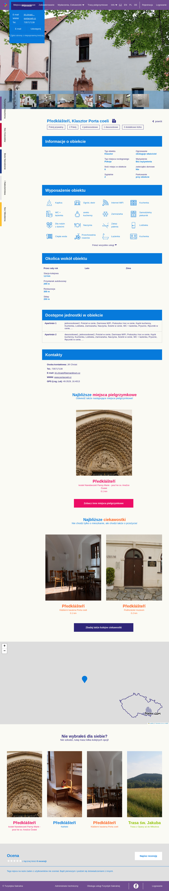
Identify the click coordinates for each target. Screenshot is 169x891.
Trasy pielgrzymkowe (98, 5)
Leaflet (150, 723)
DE (135, 5)
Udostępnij (36, 29)
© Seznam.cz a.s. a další (161, 723)
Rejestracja (147, 5)
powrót (157, 121)
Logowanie (161, 5)
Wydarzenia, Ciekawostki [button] (71, 5)
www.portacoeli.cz (62, 377)
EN (125, 5)
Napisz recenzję (148, 856)
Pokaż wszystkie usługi (104, 245)
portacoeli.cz (30, 18)
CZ (120, 5)
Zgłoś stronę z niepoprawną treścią (27, 35)
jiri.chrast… (29, 14)
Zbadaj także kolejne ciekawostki (104, 627)
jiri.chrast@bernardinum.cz (67, 373)
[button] (84, 679)
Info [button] (114, 5)
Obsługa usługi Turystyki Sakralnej (103, 886)
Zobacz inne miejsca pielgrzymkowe (103, 503)
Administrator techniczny (66, 886)
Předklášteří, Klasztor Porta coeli (78, 121)
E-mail (18, 29)
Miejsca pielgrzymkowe (24, 5)
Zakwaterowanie (46, 5)
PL (130, 5)
